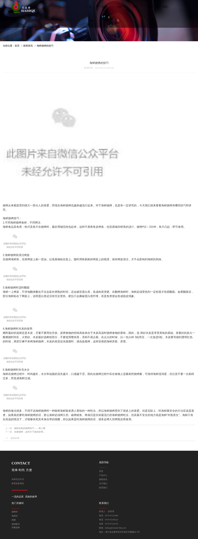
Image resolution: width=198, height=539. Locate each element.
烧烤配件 (16, 527)
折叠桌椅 (16, 531)
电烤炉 (15, 519)
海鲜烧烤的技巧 (45, 45)
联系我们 (103, 486)
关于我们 (103, 482)
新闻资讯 (28, 45)
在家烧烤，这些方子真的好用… (29, 434)
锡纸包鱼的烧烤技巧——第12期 (29, 431)
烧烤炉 (15, 515)
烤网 (14, 523)
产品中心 (103, 473)
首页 (17, 45)
